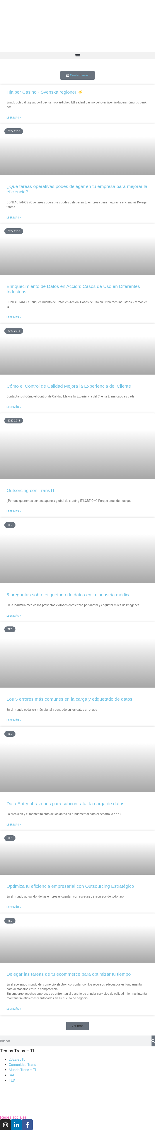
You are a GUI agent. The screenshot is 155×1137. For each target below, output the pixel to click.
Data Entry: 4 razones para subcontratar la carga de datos (65, 803)
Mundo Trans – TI (22, 1070)
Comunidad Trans (22, 1065)
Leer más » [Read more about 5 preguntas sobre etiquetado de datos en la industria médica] (14, 615)
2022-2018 (17, 1059)
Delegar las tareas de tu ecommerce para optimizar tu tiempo (69, 974)
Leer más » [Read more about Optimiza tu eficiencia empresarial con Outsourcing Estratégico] (14, 907)
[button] (77, 55)
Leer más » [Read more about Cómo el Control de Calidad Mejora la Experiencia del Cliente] (14, 407)
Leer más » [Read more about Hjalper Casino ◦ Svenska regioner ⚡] (14, 117)
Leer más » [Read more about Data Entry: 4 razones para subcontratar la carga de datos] (14, 824)
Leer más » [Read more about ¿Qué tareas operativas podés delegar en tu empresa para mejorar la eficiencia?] (14, 217)
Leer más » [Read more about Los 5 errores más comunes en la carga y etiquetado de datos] (14, 720)
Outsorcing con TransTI (30, 490)
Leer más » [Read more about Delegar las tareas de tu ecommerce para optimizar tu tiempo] (14, 1008)
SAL (12, 1075)
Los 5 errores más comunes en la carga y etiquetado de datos (69, 699)
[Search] (153, 1041)
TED (12, 1080)
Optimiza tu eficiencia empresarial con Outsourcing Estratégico (70, 886)
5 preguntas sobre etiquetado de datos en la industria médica (69, 594)
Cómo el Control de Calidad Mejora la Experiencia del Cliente (69, 386)
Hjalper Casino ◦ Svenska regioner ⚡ (45, 92)
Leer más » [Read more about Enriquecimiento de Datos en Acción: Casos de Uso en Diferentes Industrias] (14, 317)
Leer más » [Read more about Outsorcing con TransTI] (14, 511)
